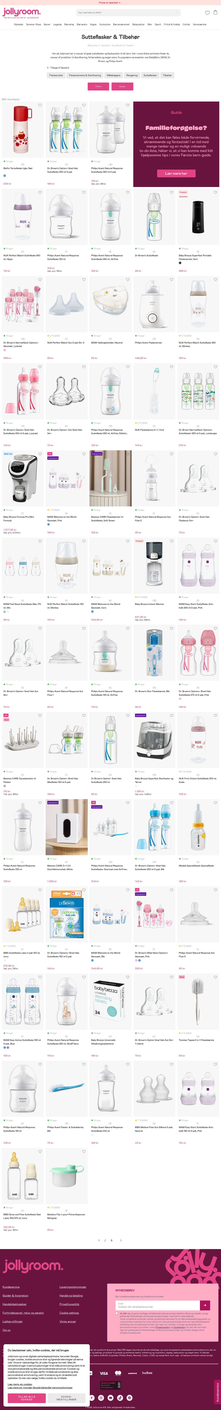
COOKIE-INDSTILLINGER (66, 1398)
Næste (121, 1240)
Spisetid (105, 45)
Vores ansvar (68, 1321)
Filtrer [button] (98, 86)
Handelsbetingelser (15, 1304)
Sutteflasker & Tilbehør (122, 45)
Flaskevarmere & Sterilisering (85, 75)
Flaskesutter (56, 75)
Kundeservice (11, 1287)
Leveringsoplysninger (73, 1287)
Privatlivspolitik (69, 1304)
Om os (7, 1330)
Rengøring (132, 75)
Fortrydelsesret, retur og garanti (23, 1313)
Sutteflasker (150, 75)
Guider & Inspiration (15, 1295)
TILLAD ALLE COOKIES (27, 1398)
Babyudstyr (93, 45)
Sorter (122, 86)
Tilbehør (167, 75)
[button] (207, 13)
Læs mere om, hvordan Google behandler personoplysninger (40, 1387)
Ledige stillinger (13, 1321)
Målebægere (113, 75)
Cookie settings (69, 1313)
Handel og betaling (71, 1295)
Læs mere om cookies (20, 1384)
